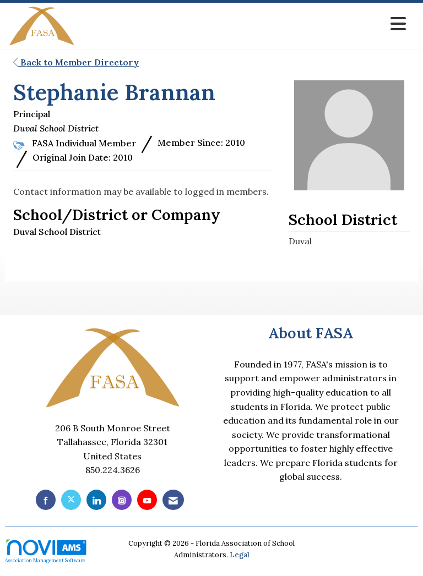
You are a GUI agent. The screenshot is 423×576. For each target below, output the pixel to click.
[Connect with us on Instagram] (122, 500)
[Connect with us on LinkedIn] (96, 500)
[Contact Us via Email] (173, 500)
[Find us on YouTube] (147, 500)
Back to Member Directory (76, 62)
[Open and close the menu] (243, 24)
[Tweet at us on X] (71, 500)
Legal (240, 554)
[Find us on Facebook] (46, 500)
